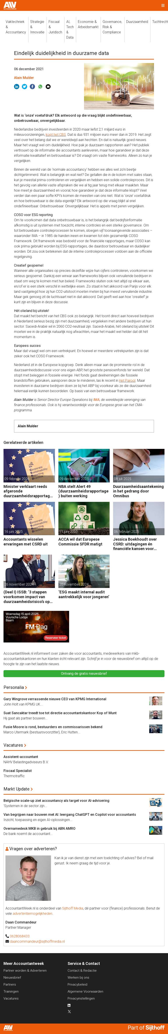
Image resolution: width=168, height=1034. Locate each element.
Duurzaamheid (137, 22)
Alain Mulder (24, 78)
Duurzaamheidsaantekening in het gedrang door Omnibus (138, 491)
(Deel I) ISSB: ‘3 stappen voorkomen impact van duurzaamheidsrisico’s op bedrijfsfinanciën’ (27, 597)
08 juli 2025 (122, 479)
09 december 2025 (74, 479)
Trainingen (11, 991)
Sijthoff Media (72, 908)
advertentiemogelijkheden (32, 913)
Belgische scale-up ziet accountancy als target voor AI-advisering (56, 801)
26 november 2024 (19, 584)
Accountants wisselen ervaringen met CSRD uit (26, 541)
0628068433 (20, 936)
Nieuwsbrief (12, 977)
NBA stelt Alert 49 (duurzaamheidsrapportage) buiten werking (83, 491)
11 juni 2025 (68, 532)
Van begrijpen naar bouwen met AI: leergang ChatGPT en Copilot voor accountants (70, 815)
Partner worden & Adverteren (25, 971)
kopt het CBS (56, 135)
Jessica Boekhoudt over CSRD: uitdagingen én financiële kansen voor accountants (135, 544)
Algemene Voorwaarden (85, 991)
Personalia (14, 687)
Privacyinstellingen (81, 998)
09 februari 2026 (17, 479)
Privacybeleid (77, 984)
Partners (10, 984)
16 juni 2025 (13, 532)
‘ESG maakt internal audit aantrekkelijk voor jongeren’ (83, 594)
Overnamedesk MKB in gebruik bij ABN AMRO (39, 828)
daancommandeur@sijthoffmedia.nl (37, 941)
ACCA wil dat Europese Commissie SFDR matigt (80, 541)
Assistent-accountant (21, 757)
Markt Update (17, 789)
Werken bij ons (78, 977)
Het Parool (127, 380)
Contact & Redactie (82, 971)
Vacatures (13, 745)
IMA (96, 400)
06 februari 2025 (126, 532)
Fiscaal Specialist (18, 771)
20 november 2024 (74, 584)
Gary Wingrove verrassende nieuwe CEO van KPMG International (55, 699)
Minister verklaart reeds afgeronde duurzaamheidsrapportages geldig (29, 491)
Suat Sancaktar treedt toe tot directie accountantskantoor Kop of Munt (60, 713)
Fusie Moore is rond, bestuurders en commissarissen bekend (53, 727)
